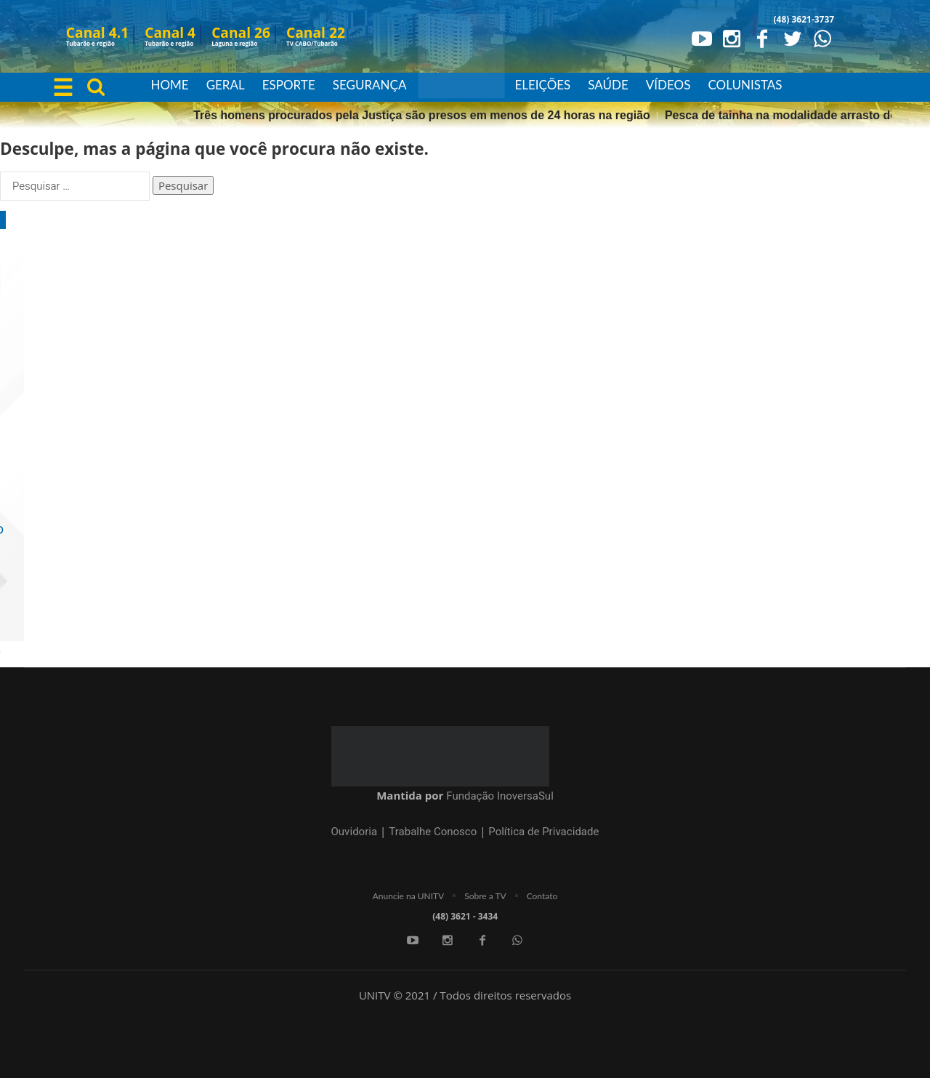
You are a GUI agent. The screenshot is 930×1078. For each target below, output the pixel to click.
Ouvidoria (354, 832)
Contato (542, 895)
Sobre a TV (485, 895)
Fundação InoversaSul (500, 796)
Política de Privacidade (543, 832)
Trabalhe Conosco (433, 832)
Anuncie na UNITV (409, 895)
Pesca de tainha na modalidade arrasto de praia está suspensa (252, 115)
